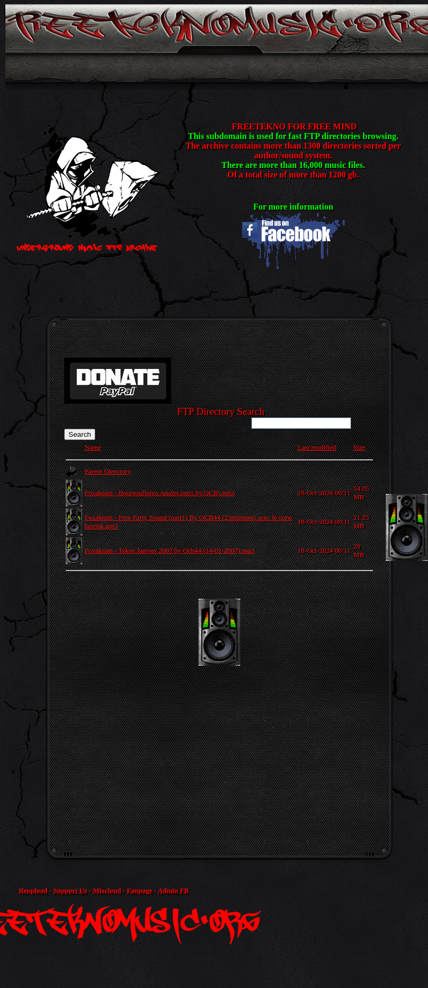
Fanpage (139, 890)
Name (93, 447)
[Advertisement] (198, 708)
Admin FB (173, 890)
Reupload (33, 890)
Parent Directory (108, 471)
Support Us (70, 890)
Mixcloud (107, 890)
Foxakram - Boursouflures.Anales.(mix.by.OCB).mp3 (159, 493)
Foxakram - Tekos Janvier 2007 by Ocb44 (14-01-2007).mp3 (169, 550)
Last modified (317, 447)
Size (359, 447)
